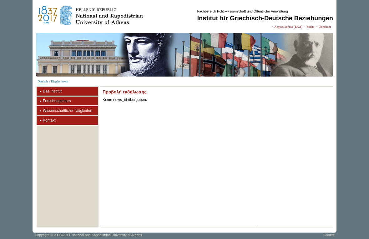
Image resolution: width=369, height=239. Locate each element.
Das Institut (52, 91)
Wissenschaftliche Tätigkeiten (67, 110)
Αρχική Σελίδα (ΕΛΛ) (288, 26)
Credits (328, 235)
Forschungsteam (57, 101)
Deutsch (43, 81)
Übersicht (325, 26)
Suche (310, 26)
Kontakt (49, 120)
